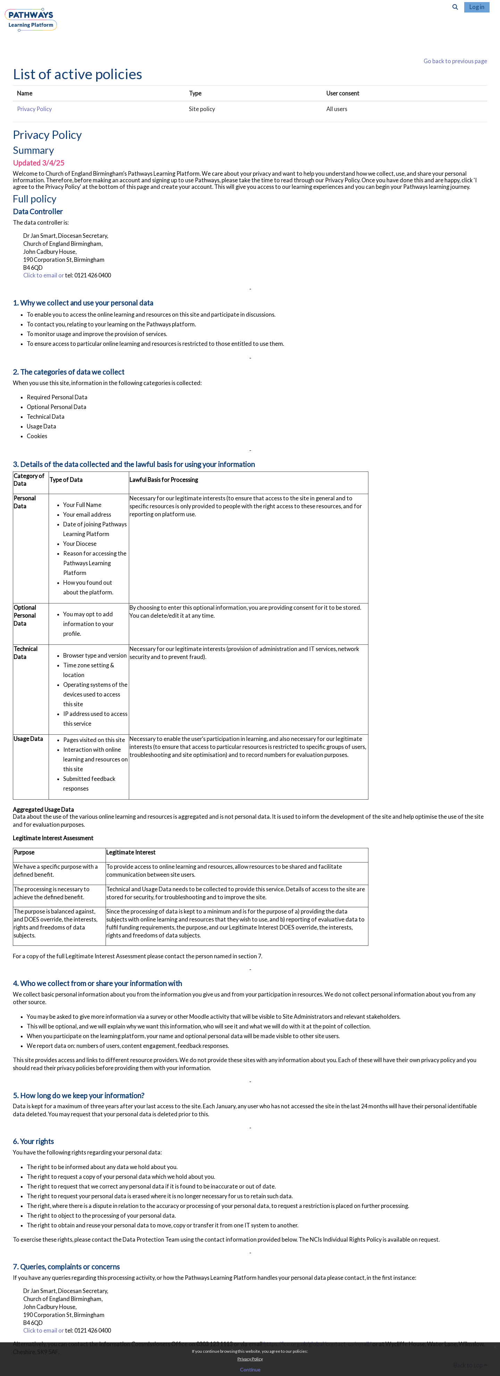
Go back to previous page (455, 61)
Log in (476, 6)
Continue (250, 1370)
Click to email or (44, 275)
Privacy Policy (250, 1358)
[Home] (31, 26)
